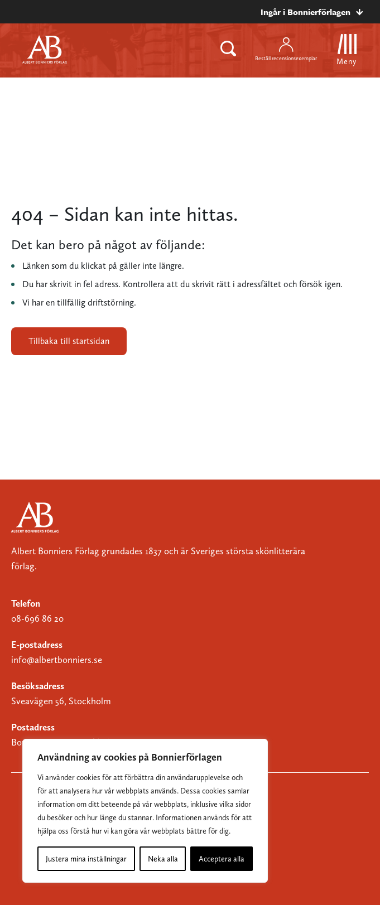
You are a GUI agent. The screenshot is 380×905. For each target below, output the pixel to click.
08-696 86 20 (37, 618)
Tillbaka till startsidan (68, 341)
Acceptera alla (221, 858)
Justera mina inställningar (86, 858)
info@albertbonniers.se (56, 659)
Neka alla (163, 858)
